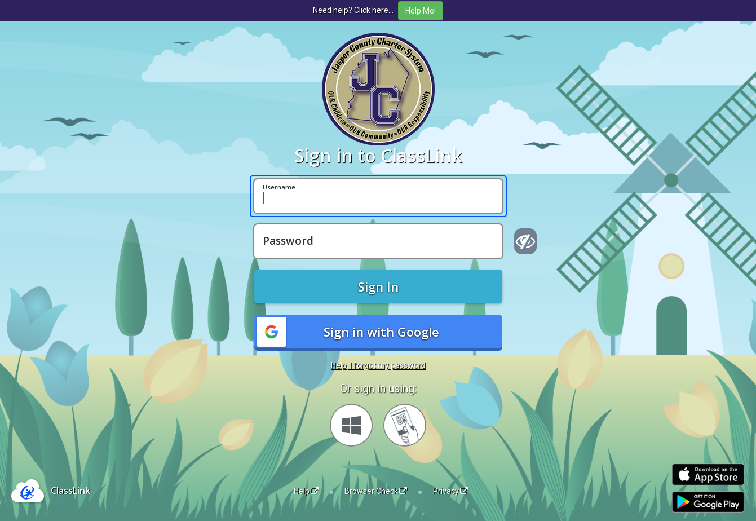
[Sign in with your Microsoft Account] (351, 425)
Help (306, 491)
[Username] (378, 196)
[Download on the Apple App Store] (708, 474)
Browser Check (375, 491)
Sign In (378, 286)
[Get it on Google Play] (708, 502)
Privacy (450, 491)
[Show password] (525, 241)
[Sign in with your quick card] (404, 425)
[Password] (378, 241)
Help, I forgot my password (378, 365)
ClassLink (70, 490)
